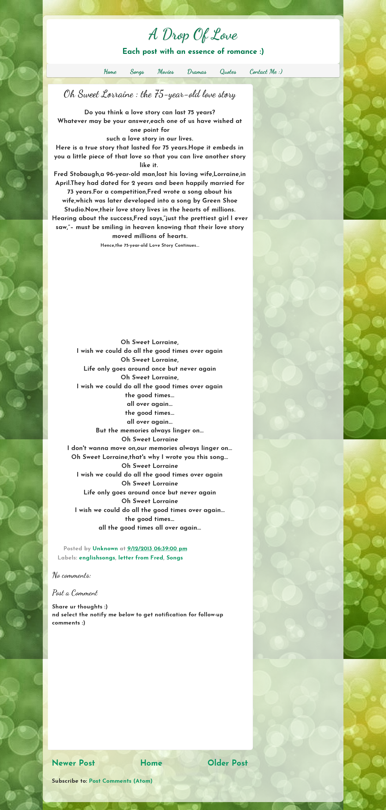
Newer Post (73, 763)
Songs (174, 558)
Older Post (227, 763)
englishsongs (97, 558)
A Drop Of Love (193, 34)
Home (151, 763)
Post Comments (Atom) (121, 781)
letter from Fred (140, 558)
